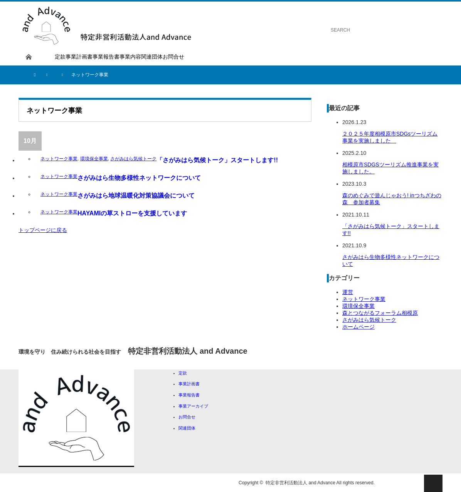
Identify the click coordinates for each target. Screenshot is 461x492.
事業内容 (130, 57)
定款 (60, 57)
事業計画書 (79, 57)
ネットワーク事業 (58, 158)
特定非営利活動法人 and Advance (300, 482)
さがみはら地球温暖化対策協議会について (136, 195)
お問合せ (173, 57)
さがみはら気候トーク (133, 158)
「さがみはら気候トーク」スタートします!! (217, 160)
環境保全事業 (94, 158)
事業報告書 (106, 57)
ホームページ (358, 327)
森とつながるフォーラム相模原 (380, 313)
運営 (347, 292)
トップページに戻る (43, 230)
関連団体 (152, 57)
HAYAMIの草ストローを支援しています (132, 213)
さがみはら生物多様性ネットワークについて (139, 178)
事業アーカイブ (193, 406)
